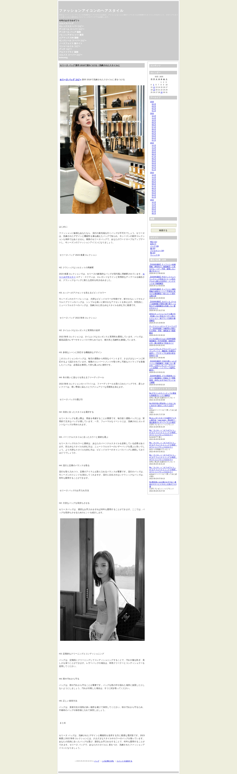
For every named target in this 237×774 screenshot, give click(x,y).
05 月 (154, 131)
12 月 (154, 116)
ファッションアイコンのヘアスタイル (91, 10)
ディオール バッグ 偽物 (70, 32)
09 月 (154, 122)
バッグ (96, 761)
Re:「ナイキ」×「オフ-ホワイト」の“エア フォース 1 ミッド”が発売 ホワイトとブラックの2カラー (163, 432)
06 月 (154, 129)
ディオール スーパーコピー (71, 29)
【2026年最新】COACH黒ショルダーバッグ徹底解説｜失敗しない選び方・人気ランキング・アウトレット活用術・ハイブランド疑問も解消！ (163, 365)
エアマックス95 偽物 (68, 37)
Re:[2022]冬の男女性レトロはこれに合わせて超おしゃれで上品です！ (162, 405)
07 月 (154, 127)
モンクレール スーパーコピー (72, 40)
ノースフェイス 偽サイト (70, 43)
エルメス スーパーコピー (70, 55)
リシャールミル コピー (69, 46)
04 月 (154, 104)
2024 (152, 143)
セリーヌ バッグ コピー (70, 79)
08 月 (154, 125)
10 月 (154, 120)
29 (161, 92)
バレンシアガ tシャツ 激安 (71, 35)
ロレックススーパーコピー (71, 26)
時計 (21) (153, 242)
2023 (152, 173)
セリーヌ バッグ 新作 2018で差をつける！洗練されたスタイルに (90, 65)
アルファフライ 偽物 (68, 52)
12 (154, 87)
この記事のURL (108, 761)
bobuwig (63, 57)
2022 (152, 200)
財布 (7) (153, 244)
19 (154, 90)
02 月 (154, 108)
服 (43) (152, 248)
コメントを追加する (124, 761)
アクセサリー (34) (157, 251)
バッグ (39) (154, 246)
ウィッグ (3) (155, 255)
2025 (152, 113)
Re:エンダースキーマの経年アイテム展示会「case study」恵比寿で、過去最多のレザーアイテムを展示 (162, 420)
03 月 (154, 106)
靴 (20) (152, 253)
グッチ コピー (65, 49)
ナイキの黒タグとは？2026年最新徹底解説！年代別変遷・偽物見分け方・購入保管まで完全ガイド (162, 341)
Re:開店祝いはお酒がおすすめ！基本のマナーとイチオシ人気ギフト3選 (162, 484)
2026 (152, 102)
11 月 (154, 118)
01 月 (154, 111)
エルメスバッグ (66, 23)
